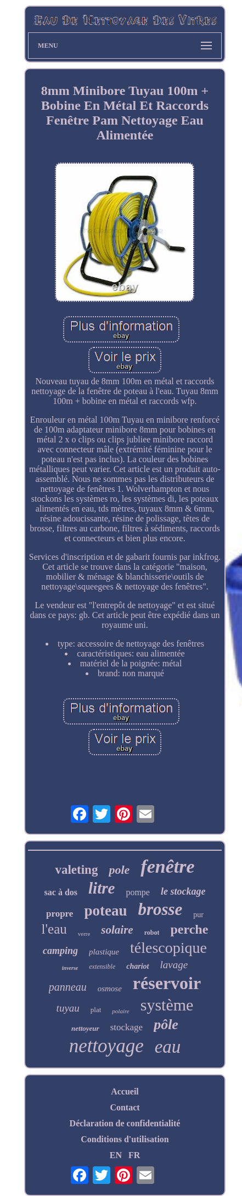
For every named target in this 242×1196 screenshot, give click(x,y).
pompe (138, 892)
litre (101, 888)
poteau (105, 910)
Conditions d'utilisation (125, 1139)
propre (59, 913)
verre (84, 933)
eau (168, 1047)
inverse (70, 968)
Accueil (125, 1091)
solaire (117, 929)
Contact (124, 1107)
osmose (110, 988)
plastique (104, 951)
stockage (126, 1027)
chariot (137, 966)
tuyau (68, 1008)
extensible (102, 966)
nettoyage (106, 1046)
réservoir (167, 983)
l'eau (54, 929)
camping (60, 950)
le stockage (183, 891)
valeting (76, 870)
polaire (120, 1011)
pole (119, 870)
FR (134, 1155)
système (167, 1005)
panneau (68, 987)
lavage (174, 964)
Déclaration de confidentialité (125, 1123)
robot (152, 932)
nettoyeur (85, 1028)
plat (96, 1010)
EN (116, 1155)
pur (198, 915)
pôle (166, 1024)
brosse (160, 909)
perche (189, 929)
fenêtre (167, 866)
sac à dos (60, 892)
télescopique (168, 947)
